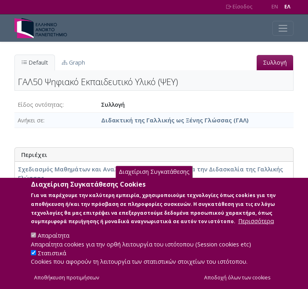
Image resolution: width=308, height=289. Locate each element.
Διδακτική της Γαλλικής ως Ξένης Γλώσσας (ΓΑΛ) (175, 120)
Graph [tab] (73, 62)
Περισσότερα (256, 230)
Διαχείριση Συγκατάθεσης (154, 181)
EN (275, 6)
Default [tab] (34, 62)
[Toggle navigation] (283, 28)
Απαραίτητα (53, 244)
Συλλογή (275, 62)
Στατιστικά (52, 262)
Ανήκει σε (30, 120)
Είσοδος (239, 6)
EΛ (287, 6)
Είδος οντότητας (40, 104)
